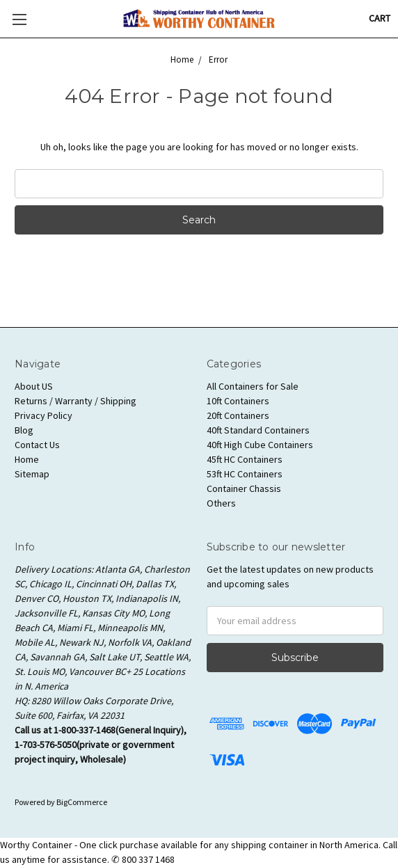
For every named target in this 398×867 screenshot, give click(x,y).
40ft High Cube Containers (260, 444)
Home (27, 459)
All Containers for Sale (252, 386)
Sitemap (32, 474)
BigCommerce (81, 802)
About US (34, 386)
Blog (24, 430)
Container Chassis (244, 488)
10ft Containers (238, 401)
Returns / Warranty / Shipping (75, 401)
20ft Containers (238, 415)
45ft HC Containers (244, 459)
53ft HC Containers (244, 474)
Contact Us (37, 444)
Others (221, 503)
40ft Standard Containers (258, 430)
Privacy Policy (43, 415)
